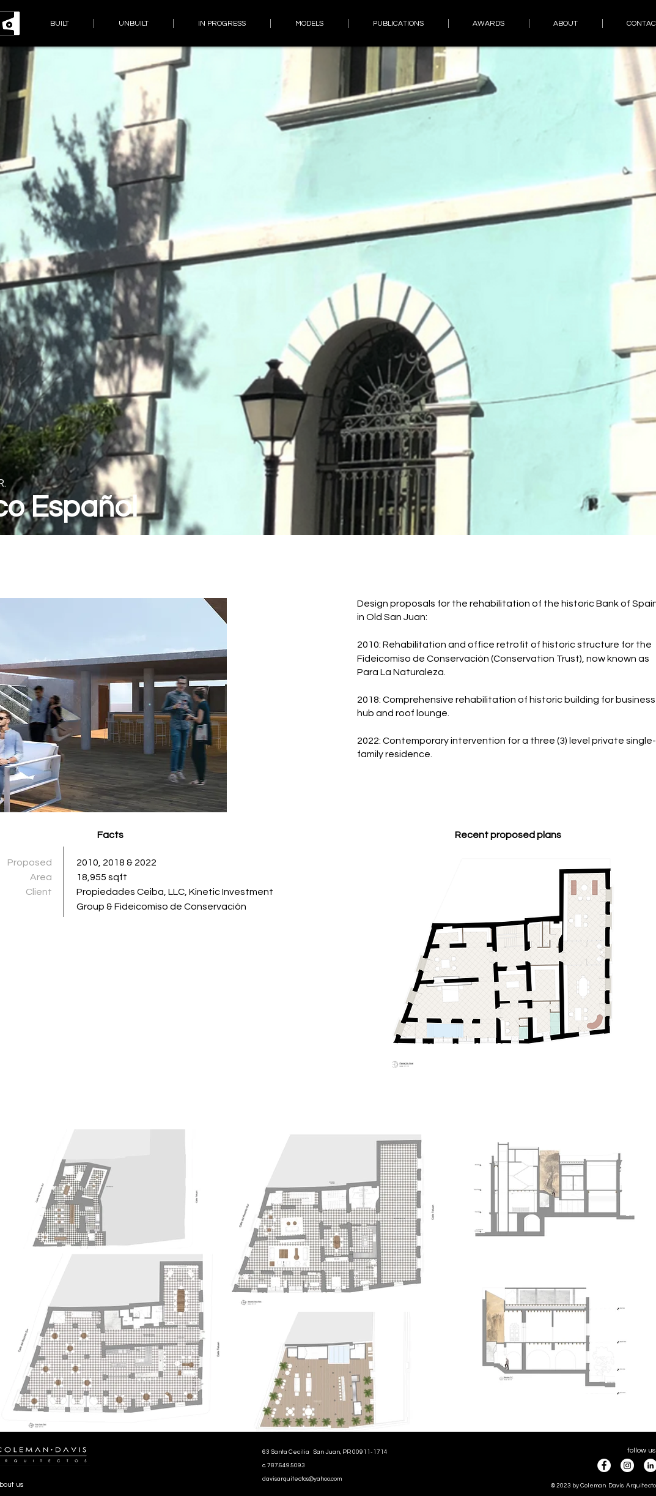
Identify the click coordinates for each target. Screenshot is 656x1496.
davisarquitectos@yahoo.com (302, 1479)
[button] (508, 960)
